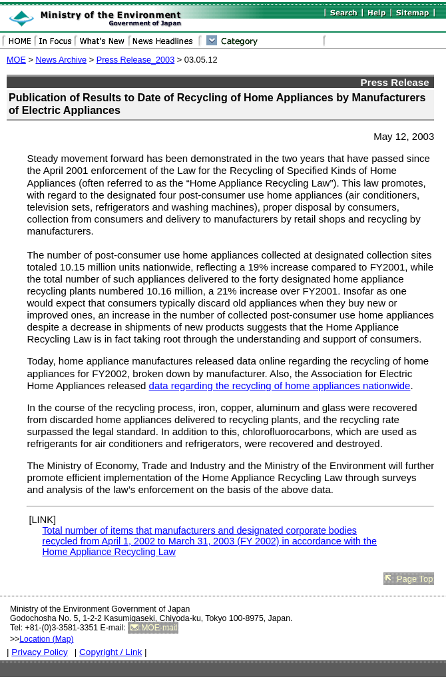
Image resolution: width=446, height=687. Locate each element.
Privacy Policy (39, 652)
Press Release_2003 (136, 60)
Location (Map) (46, 639)
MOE (16, 60)
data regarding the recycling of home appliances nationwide (280, 385)
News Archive (61, 60)
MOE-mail (159, 627)
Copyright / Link (110, 652)
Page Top (415, 579)
